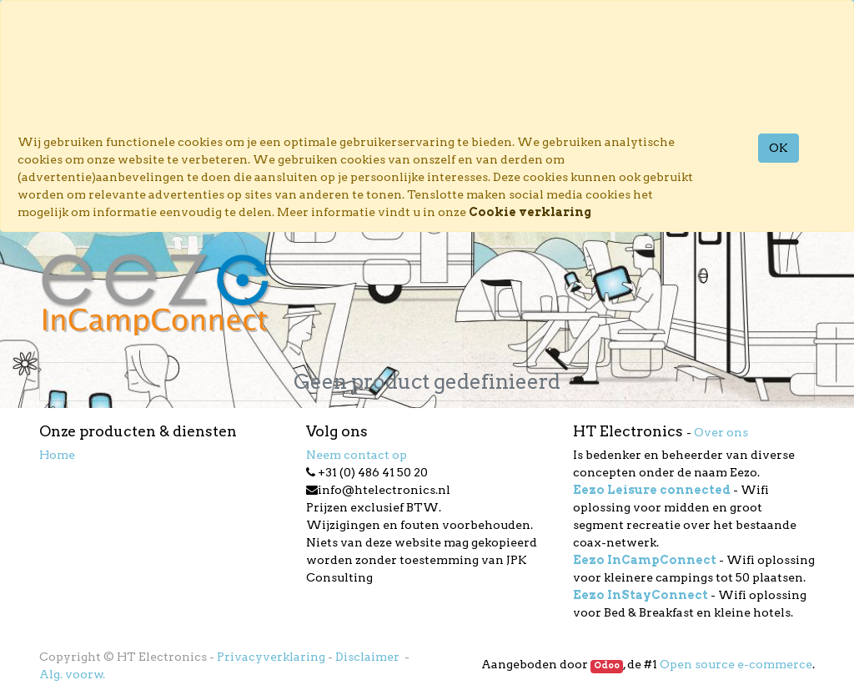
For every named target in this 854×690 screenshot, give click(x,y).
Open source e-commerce (736, 664)
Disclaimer (368, 656)
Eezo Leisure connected (652, 489)
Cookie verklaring (530, 212)
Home (57, 454)
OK (778, 147)
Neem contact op (356, 454)
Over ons (721, 432)
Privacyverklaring (271, 656)
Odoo (607, 665)
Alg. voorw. (72, 674)
